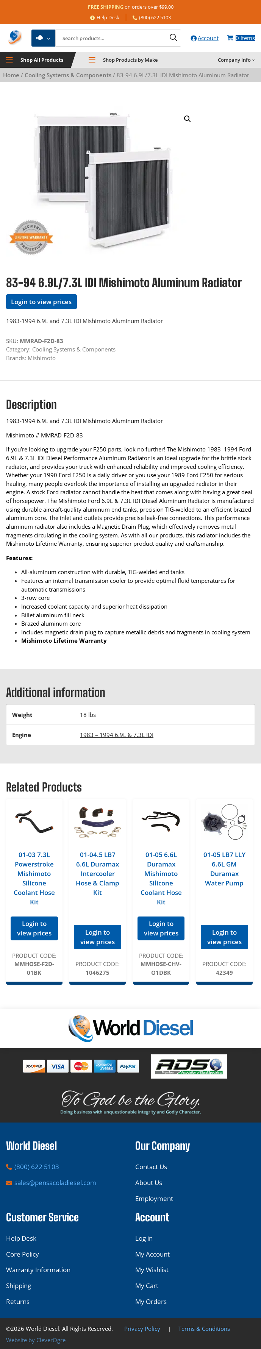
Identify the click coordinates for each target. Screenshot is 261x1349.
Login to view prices (41, 302)
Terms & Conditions (204, 1328)
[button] (187, 119)
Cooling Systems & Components (68, 75)
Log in (144, 1238)
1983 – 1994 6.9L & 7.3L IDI (116, 735)
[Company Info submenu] (253, 60)
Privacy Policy (142, 1328)
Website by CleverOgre (36, 1340)
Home (11, 75)
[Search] (169, 38)
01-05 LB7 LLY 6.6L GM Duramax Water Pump (224, 869)
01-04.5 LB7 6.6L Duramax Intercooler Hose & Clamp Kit (97, 874)
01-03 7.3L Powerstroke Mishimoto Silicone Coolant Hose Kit (34, 879)
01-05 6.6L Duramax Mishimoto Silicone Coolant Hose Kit (161, 879)
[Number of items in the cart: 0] (240, 38)
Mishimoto (42, 358)
